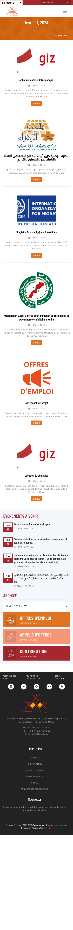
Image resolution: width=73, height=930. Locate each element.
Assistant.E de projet (36, 395)
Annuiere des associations (34, 781)
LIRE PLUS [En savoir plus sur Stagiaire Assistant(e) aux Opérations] (36, 255)
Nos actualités (34, 756)
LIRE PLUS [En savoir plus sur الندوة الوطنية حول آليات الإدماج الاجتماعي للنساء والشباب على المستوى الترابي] (36, 179)
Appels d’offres (34, 762)
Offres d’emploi (35, 769)
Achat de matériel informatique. (36, 80)
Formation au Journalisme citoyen (32, 516)
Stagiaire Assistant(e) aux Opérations (36, 232)
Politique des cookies (9, 669)
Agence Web (42, 820)
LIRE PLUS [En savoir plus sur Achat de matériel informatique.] (36, 103)
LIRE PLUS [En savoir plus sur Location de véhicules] (36, 491)
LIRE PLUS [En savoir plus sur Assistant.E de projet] (36, 415)
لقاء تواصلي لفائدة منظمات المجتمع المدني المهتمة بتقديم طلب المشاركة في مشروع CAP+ (41, 570)
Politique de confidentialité (32, 669)
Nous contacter (59, 669)
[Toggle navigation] (64, 11)
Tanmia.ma (34, 750)
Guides (34, 775)
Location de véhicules (36, 467)
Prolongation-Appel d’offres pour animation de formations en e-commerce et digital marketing (36, 317)
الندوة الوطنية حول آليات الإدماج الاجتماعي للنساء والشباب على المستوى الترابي (36, 157)
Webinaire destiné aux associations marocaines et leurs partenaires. (40, 532)
